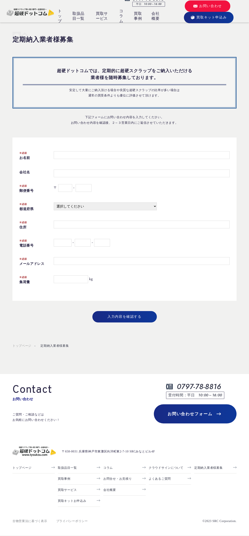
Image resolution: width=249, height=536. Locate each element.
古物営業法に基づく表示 (29, 521)
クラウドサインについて (166, 468)
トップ (60, 16)
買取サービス (102, 16)
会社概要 (155, 16)
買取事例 (138, 16)
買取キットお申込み (72, 501)
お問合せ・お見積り (117, 479)
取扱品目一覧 (78, 16)
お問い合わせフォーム (194, 414)
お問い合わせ (207, 6)
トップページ (21, 345)
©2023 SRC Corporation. (219, 521)
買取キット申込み (209, 17)
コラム (121, 16)
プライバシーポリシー (72, 521)
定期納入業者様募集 (54, 345)
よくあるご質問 (160, 479)
